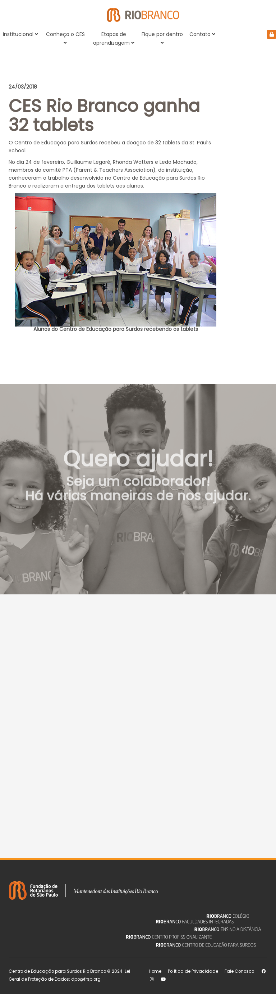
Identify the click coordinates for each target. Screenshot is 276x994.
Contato (202, 34)
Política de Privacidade (193, 971)
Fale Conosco (239, 971)
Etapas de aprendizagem (113, 38)
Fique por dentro (162, 38)
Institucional (20, 34)
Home (155, 971)
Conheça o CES (65, 38)
